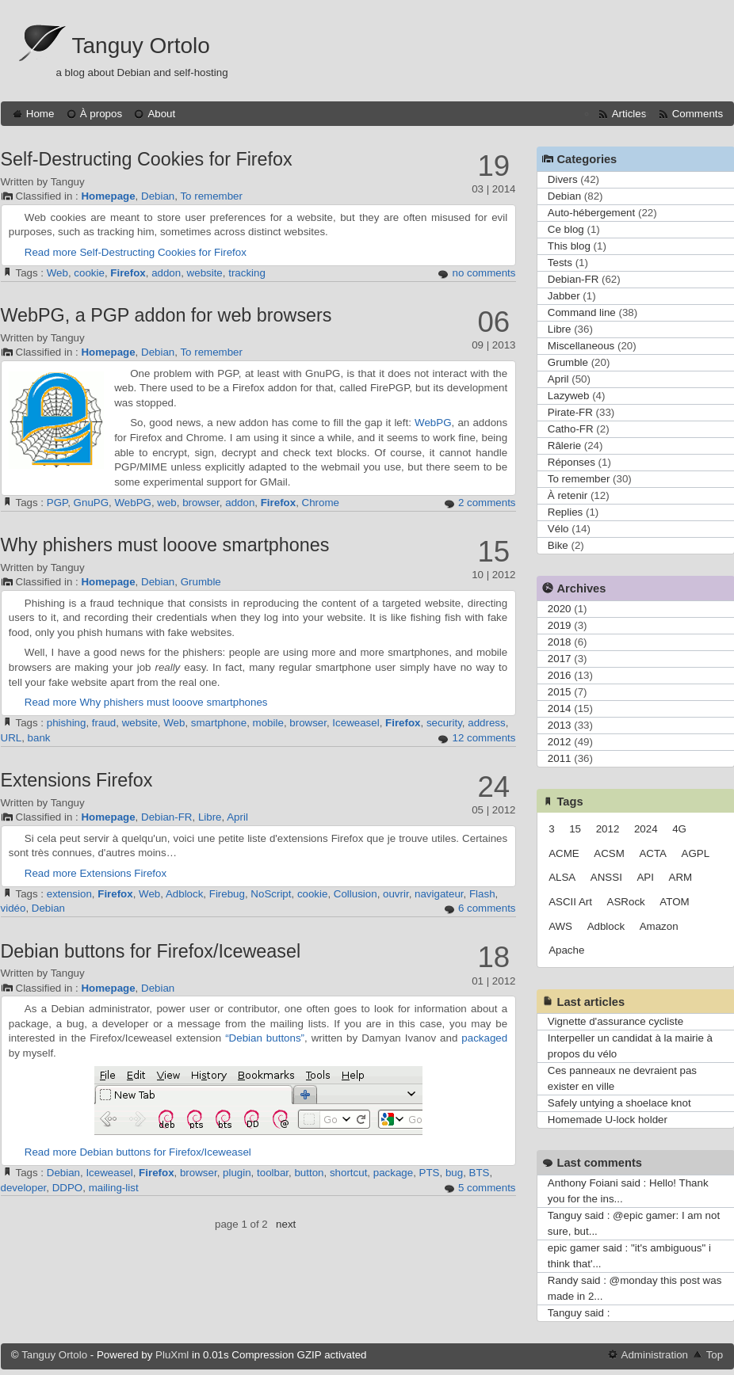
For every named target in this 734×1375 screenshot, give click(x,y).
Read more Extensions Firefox (95, 873)
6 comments (487, 908)
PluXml (172, 1355)
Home (40, 114)
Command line (582, 312)
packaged (484, 1038)
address (486, 723)
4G (679, 829)
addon (166, 273)
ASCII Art (570, 902)
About (161, 114)
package (393, 1173)
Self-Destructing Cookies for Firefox (146, 159)
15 (575, 829)
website (205, 273)
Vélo (558, 529)
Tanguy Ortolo (141, 45)
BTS (479, 1173)
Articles (629, 114)
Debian (157, 196)
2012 (560, 742)
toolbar (273, 1173)
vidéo (13, 908)
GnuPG (91, 502)
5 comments (487, 1188)
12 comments (483, 738)
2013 (560, 725)
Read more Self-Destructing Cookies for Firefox (136, 252)
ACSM (609, 853)
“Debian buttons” (264, 1038)
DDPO (67, 1188)
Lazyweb (569, 396)
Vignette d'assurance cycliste (615, 1021)
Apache (566, 950)
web (166, 502)
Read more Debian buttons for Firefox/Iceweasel (138, 1152)
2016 (560, 675)
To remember (211, 196)
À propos (101, 114)
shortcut (348, 1173)
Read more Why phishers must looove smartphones (146, 702)
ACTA (653, 853)
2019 (560, 625)
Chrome (320, 502)
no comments (483, 273)
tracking (247, 273)
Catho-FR (571, 429)
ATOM (674, 902)
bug (454, 1173)
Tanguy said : (579, 1313)
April (237, 817)
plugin (237, 1173)
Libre (210, 817)
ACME (564, 853)
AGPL (696, 853)
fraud (104, 723)
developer (24, 1188)
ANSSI (606, 877)
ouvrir (396, 894)
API (645, 877)
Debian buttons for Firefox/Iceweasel (151, 951)
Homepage (108, 196)
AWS (560, 926)
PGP (57, 502)
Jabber (564, 296)
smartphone (219, 723)
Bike (558, 545)
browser (201, 502)
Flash (482, 894)
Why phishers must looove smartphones (165, 545)
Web (57, 273)
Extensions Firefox (77, 780)
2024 (646, 829)
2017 (560, 659)
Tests (560, 263)
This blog (569, 246)
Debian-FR (166, 817)
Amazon (659, 926)
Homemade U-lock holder (607, 1120)
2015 (560, 692)
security (444, 723)
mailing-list (114, 1188)
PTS (429, 1173)
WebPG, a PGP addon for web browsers (166, 315)
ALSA (562, 877)
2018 (560, 642)
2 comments (487, 502)
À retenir (567, 495)
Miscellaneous (581, 346)
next (286, 1224)
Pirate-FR (570, 412)
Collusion (355, 894)
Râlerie (564, 445)
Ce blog (566, 229)
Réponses (571, 462)
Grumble (201, 582)
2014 (560, 708)
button (308, 1173)
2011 (560, 758)
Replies (565, 512)
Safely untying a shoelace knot (619, 1103)
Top (715, 1355)
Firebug (227, 894)
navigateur (439, 894)
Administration (654, 1355)
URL (11, 738)
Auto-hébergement (591, 213)
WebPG (433, 422)
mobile (268, 723)
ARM (681, 877)
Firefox (127, 273)
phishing (66, 723)
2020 (560, 609)
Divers (563, 179)
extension (69, 894)
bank (39, 738)
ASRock (626, 902)
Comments (697, 114)
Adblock (184, 894)
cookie (89, 273)
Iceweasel (355, 723)
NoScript (270, 894)
